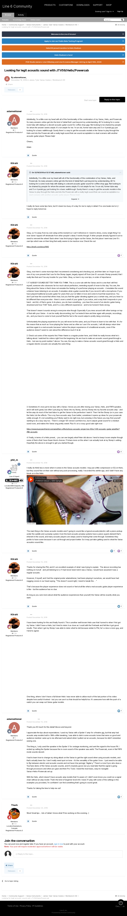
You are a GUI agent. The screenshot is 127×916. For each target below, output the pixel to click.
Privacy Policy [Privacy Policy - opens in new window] (25, 906)
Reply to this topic (112, 99)
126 (14, 824)
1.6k (14, 182)
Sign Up (120, 11)
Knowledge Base (19, 20)
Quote (34, 155)
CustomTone (66, 5)
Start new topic (90, 100)
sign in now (58, 844)
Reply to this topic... (25, 854)
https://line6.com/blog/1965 (38, 247)
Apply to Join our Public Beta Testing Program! (63, 41)
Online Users (35, 20)
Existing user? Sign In (104, 11)
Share (9, 84)
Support (98, 5)
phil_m (14, 460)
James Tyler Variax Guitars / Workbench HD (47, 80)
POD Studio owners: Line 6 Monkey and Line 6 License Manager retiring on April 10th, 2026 (63, 62)
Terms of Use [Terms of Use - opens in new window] (12, 906)
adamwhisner (20, 77)
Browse (8, 15)
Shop (109, 5)
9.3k (14, 483)
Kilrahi (14, 163)
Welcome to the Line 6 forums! (63, 34)
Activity (21, 15)
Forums (5, 20)
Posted (37, 114)
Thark (14, 805)
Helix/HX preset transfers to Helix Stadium (63, 48)
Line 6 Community (17, 6)
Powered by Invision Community (63, 913)
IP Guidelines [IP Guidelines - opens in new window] (37, 906)
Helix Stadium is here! (63, 55)
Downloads (83, 5)
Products (50, 5)
